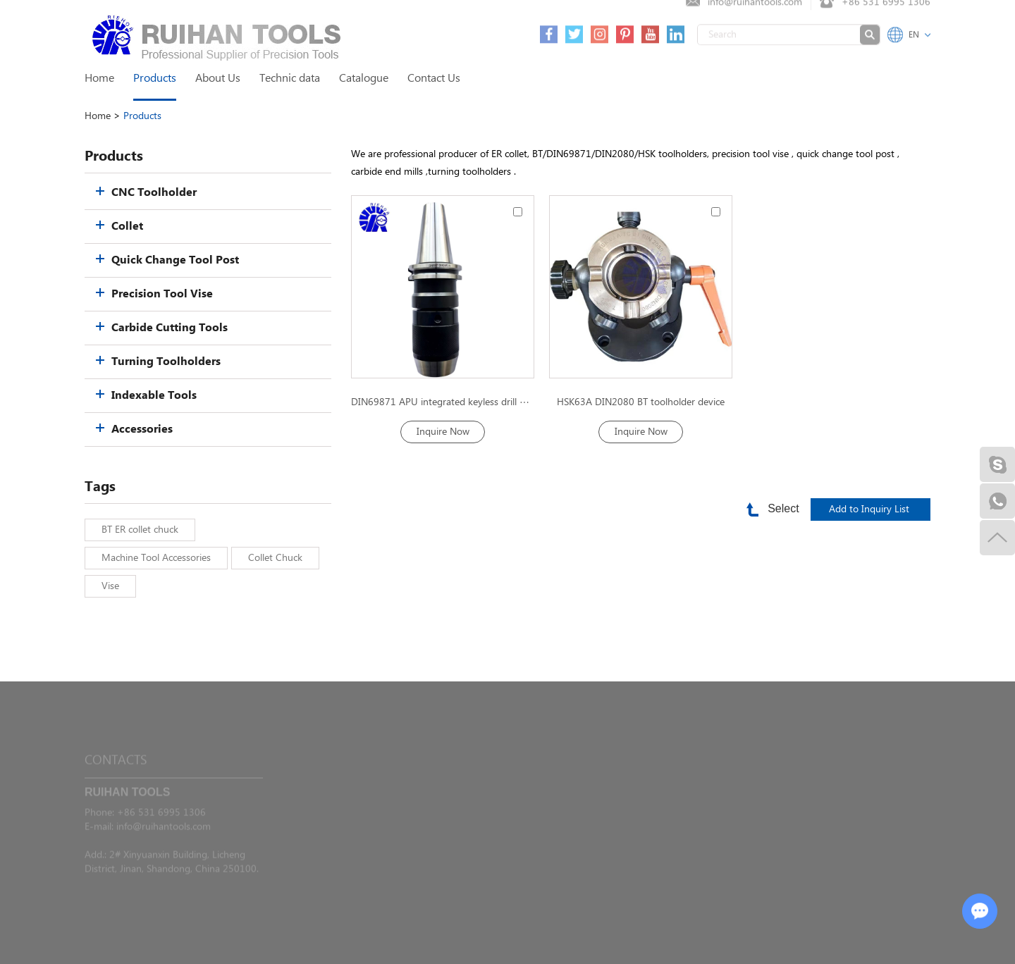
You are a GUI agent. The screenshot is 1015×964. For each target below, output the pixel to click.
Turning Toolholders (166, 361)
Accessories (142, 429)
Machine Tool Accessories (156, 558)
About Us (217, 78)
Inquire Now (443, 432)
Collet (127, 226)
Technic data (289, 78)
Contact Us (433, 78)
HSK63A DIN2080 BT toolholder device (641, 402)
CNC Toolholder (154, 192)
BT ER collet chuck (140, 530)
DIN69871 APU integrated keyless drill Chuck (442, 402)
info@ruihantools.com (163, 842)
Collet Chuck (275, 558)
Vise (110, 586)
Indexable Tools (154, 395)
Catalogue (363, 78)
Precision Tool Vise (162, 294)
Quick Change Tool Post (175, 260)
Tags (100, 487)
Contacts (116, 776)
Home (99, 78)
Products (154, 78)
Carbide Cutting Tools (169, 328)
